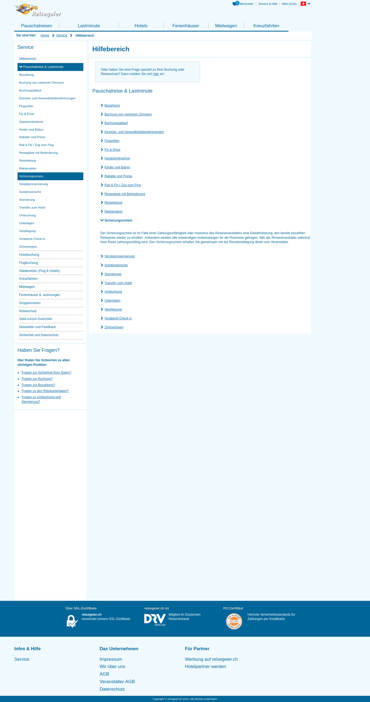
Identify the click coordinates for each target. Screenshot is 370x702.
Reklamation (113, 211)
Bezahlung (112, 105)
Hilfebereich (27, 59)
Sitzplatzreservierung (119, 256)
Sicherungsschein (118, 220)
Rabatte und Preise (118, 176)
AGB (104, 674)
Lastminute (89, 25)
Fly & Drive (112, 150)
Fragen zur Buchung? (37, 379)
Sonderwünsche (116, 265)
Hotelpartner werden (205, 666)
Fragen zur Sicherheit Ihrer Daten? (46, 372)
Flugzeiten (111, 141)
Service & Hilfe (268, 3)
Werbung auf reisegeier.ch (211, 659)
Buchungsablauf (116, 123)
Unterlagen (112, 300)
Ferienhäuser (185, 25)
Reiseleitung (113, 203)
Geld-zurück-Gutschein (35, 319)
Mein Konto (289, 3)
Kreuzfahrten (266, 25)
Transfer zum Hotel (118, 283)
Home (45, 35)
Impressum (111, 659)
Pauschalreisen (36, 25)
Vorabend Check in (118, 318)
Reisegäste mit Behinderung (124, 194)
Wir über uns (112, 666)
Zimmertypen (113, 327)
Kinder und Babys (117, 167)
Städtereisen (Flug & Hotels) (39, 271)
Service (61, 35)
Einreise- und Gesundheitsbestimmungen (134, 132)
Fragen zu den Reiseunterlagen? (45, 391)
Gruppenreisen (29, 303)
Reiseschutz (28, 311)
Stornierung (112, 274)
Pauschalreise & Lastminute (42, 67)
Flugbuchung (28, 263)
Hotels (141, 25)
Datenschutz (112, 689)
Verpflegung (113, 309)
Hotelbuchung (29, 255)
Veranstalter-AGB (117, 681)
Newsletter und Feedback (37, 327)
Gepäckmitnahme (117, 158)
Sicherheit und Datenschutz (39, 335)
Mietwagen (226, 25)
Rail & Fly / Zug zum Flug (122, 185)
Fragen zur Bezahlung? (38, 385)
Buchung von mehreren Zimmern (128, 114)
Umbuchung (113, 292)
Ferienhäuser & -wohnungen (39, 295)
